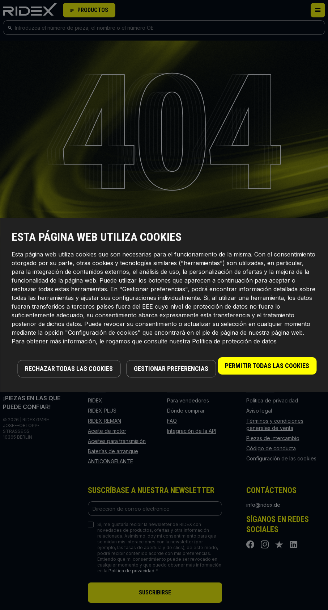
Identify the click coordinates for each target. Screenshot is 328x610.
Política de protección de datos (234, 341)
